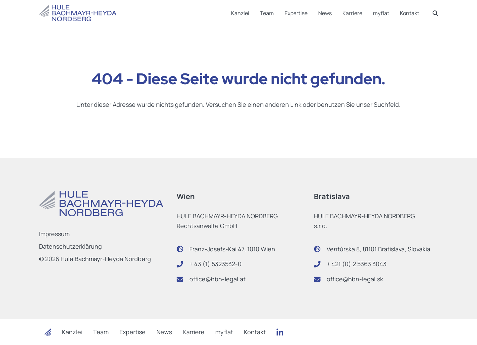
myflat (381, 13)
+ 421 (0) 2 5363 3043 (357, 264)
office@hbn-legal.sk (355, 279)
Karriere (352, 13)
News (325, 13)
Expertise (296, 13)
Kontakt (409, 13)
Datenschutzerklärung (70, 246)
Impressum (54, 234)
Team (267, 13)
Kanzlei (240, 13)
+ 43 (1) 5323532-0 (215, 264)
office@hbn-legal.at (217, 279)
